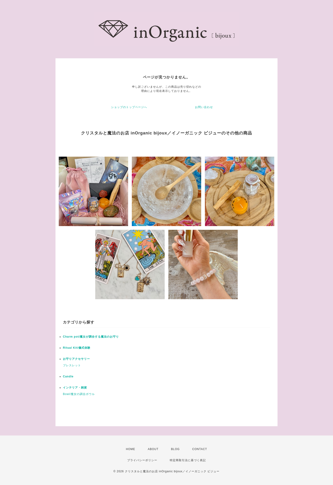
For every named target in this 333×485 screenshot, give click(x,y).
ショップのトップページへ (129, 107)
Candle (68, 376)
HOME (130, 449)
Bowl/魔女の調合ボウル (79, 394)
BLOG (175, 449)
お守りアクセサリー (76, 359)
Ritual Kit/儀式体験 (76, 347)
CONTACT (199, 449)
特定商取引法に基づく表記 (188, 460)
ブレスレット (72, 365)
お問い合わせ (204, 107)
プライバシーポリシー (142, 460)
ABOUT (153, 449)
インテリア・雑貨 (75, 387)
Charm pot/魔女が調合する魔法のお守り (91, 336)
